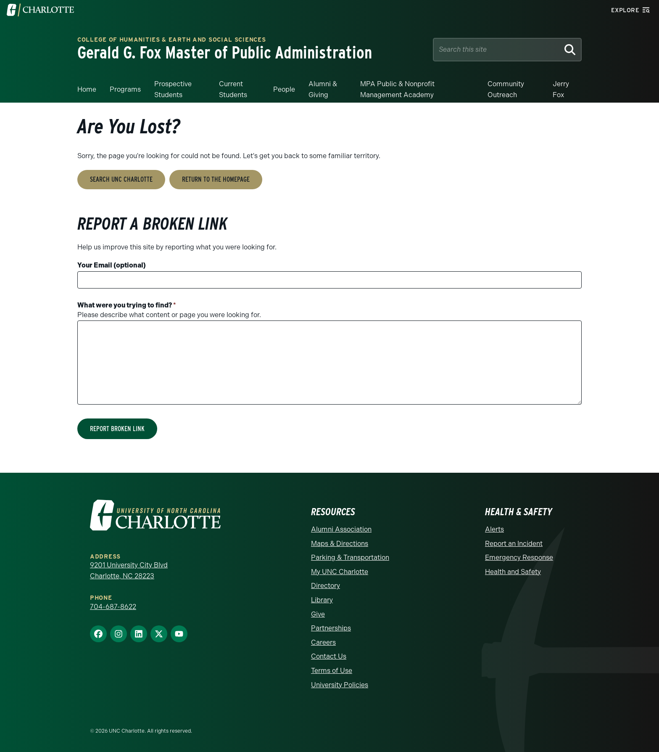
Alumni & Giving (322, 89)
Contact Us (328, 656)
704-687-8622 (113, 607)
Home (86, 89)
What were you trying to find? (126, 305)
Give (318, 614)
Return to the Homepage (216, 179)
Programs (125, 89)
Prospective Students (173, 89)
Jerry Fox (561, 89)
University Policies (339, 685)
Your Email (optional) (111, 265)
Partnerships (331, 628)
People (284, 89)
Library (322, 600)
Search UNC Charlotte (121, 179)
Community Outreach (506, 89)
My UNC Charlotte (339, 572)
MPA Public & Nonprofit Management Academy (397, 89)
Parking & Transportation (350, 557)
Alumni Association (341, 529)
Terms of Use (331, 671)
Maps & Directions (339, 544)
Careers (323, 642)
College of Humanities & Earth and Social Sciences (171, 40)
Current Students (233, 89)
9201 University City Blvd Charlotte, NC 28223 (129, 570)
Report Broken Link (117, 429)
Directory (325, 586)
